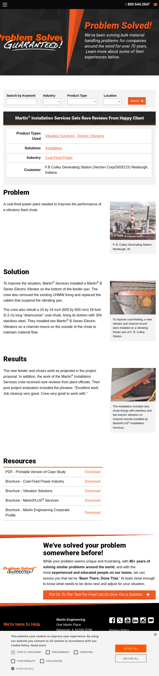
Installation (53, 148)
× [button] (155, 634)
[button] (55, 668)
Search (135, 100)
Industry (49, 95)
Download (92, 472)
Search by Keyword (21, 95)
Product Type (77, 95)
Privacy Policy (119, 630)
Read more (38, 645)
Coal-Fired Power (59, 158)
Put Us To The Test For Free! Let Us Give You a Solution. (96, 594)
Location (110, 95)
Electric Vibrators (91, 136)
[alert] (79, 653)
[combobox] (52, 101)
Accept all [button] (131, 648)
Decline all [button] (131, 658)
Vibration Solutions (60, 136)
